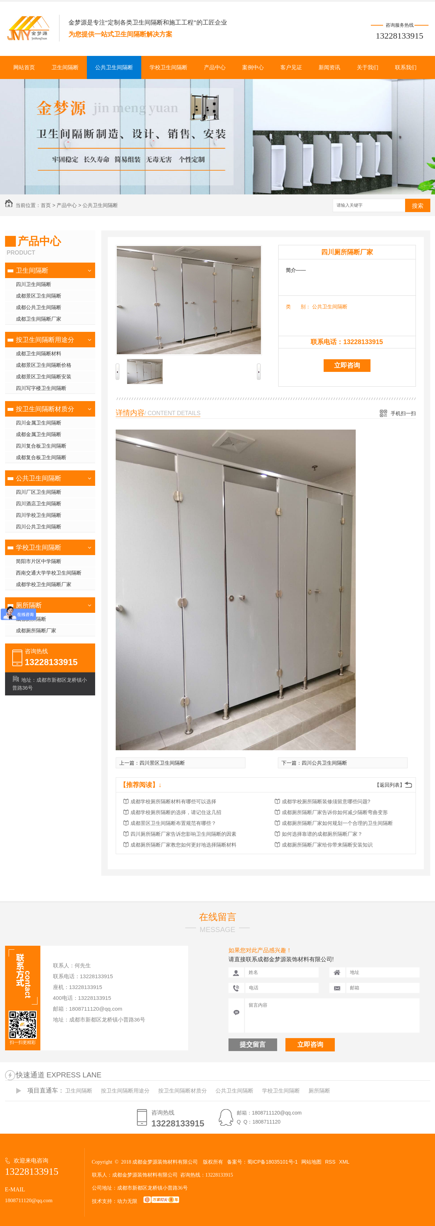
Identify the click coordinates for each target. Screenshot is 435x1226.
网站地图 (311, 1162)
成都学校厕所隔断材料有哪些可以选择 (173, 801)
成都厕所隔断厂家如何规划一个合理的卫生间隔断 (337, 823)
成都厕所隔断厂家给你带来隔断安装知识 (327, 845)
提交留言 (253, 1044)
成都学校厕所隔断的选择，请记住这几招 (175, 812)
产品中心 (215, 67)
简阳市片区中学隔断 (38, 561)
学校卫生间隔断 (168, 67)
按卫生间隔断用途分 (45, 339)
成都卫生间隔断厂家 (38, 319)
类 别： (298, 306)
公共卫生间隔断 (114, 67)
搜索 (417, 206)
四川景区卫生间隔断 (162, 763)
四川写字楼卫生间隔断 (41, 388)
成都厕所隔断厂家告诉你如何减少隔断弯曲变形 (335, 812)
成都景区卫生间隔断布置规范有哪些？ (173, 823)
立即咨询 (347, 365)
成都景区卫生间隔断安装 (43, 376)
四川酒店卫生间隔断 (38, 503)
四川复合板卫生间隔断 (41, 446)
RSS (330, 1162)
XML (344, 1162)
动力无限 (127, 1201)
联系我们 (406, 67)
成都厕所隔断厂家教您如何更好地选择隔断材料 (183, 845)
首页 (46, 205)
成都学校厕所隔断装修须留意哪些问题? (326, 801)
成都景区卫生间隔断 (38, 296)
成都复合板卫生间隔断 (41, 457)
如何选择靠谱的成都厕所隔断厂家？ (322, 834)
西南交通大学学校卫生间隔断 (48, 573)
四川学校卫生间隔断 (38, 515)
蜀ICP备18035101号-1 (272, 1162)
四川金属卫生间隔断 (38, 423)
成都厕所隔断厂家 (36, 630)
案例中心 (253, 67)
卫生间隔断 (65, 67)
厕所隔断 (29, 605)
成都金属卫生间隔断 (38, 434)
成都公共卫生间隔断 (38, 307)
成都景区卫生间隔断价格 (43, 365)
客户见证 (291, 67)
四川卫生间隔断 (33, 284)
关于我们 (367, 67)
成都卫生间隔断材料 (38, 353)
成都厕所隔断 (31, 619)
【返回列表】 (389, 785)
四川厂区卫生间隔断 (38, 492)
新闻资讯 (329, 67)
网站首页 (24, 67)
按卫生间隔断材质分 (45, 409)
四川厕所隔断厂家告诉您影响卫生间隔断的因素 (183, 834)
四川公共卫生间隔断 (38, 526)
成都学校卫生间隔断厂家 (43, 584)
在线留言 (217, 916)
